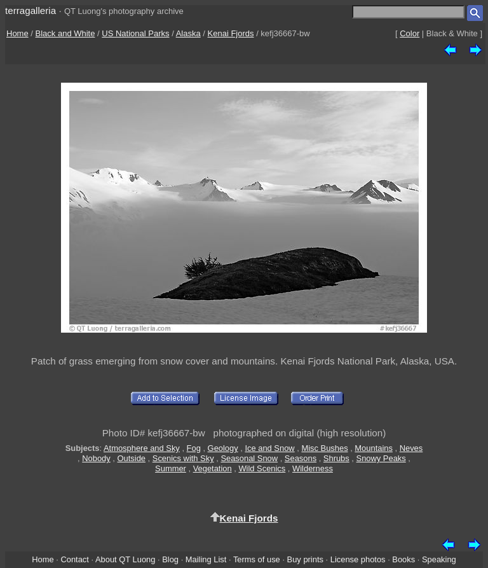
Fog (194, 448)
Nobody (96, 458)
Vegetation (212, 468)
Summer (170, 468)
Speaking (439, 559)
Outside (132, 458)
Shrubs (336, 458)
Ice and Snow (269, 448)
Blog (170, 559)
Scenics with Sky (183, 458)
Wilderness (312, 468)
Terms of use (256, 559)
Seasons (300, 458)
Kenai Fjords (231, 33)
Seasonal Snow (249, 458)
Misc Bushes (324, 448)
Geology (223, 448)
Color (409, 33)
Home (17, 33)
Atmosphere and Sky (142, 448)
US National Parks (135, 33)
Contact (74, 559)
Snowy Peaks (381, 458)
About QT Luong (125, 559)
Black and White (65, 33)
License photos (358, 559)
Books (403, 559)
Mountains (374, 448)
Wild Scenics (261, 468)
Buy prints (305, 559)
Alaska (188, 33)
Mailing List (206, 559)
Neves (411, 448)
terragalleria (30, 10)
